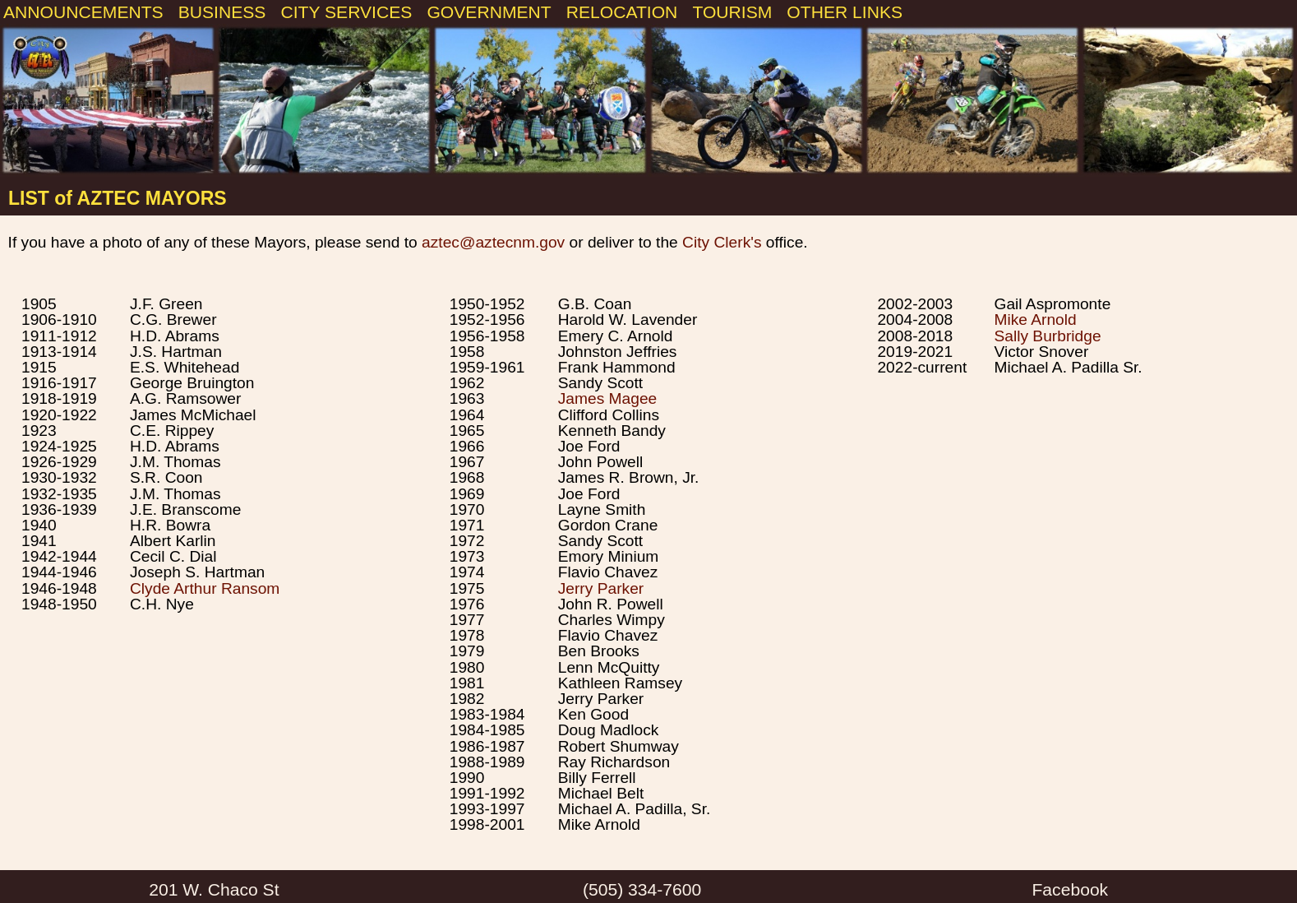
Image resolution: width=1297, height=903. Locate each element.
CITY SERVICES (346, 11)
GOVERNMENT (489, 11)
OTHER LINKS (844, 11)
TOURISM (732, 11)
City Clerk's (721, 242)
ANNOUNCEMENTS (83, 11)
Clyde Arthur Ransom (204, 588)
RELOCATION (622, 11)
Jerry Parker (601, 588)
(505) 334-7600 (642, 889)
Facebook (1070, 889)
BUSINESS (222, 11)
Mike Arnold (1035, 319)
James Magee (608, 398)
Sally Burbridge (1047, 336)
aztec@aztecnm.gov (493, 242)
